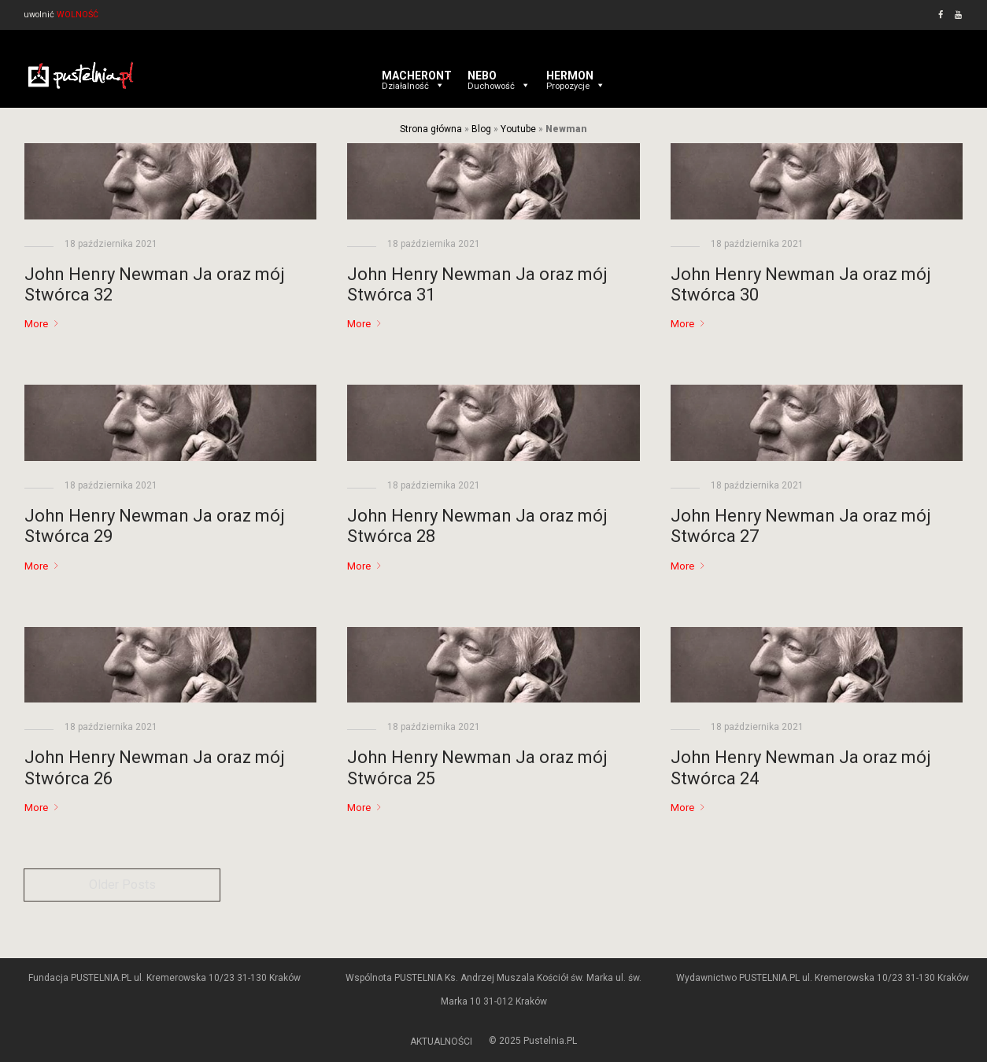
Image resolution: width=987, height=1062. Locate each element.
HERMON (575, 75)
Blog (481, 129)
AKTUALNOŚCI (441, 1041)
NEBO (499, 75)
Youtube (518, 129)
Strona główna (431, 129)
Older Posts (122, 884)
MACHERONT (417, 75)
